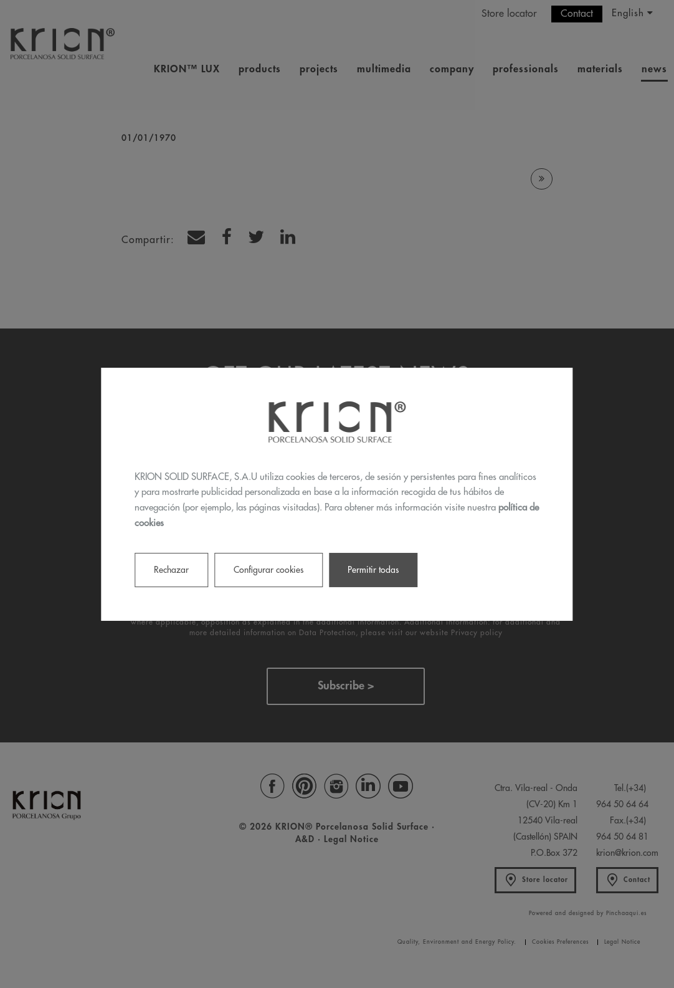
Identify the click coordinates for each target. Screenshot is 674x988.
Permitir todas (373, 569)
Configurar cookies (268, 569)
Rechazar (171, 569)
